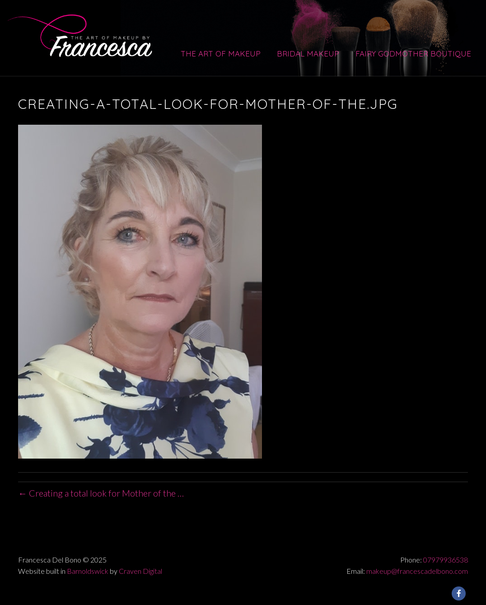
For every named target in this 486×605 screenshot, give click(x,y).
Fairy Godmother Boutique (413, 53)
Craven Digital (140, 571)
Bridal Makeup (308, 53)
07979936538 (445, 559)
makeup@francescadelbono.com (417, 571)
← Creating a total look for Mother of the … (101, 493)
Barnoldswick (87, 571)
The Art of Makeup (221, 53)
